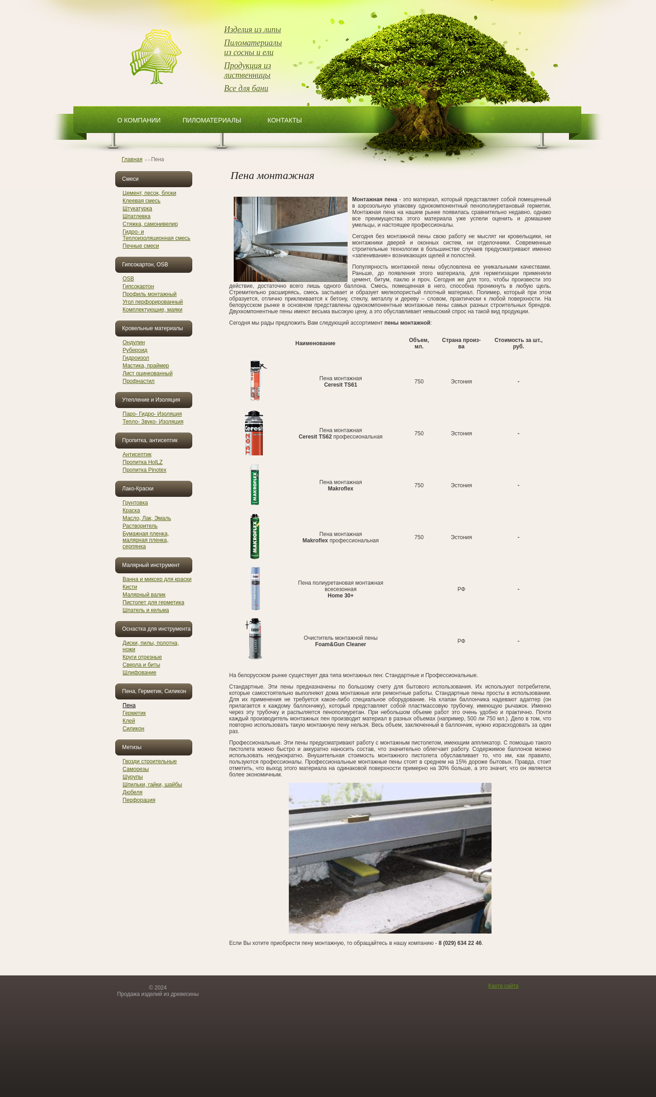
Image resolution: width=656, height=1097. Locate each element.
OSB (128, 279)
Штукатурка (137, 208)
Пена (129, 705)
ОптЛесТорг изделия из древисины (157, 57)
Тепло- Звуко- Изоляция (153, 421)
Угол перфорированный (153, 302)
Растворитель (140, 526)
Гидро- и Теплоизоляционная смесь (156, 235)
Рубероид (135, 350)
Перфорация (139, 800)
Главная (132, 159)
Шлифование (139, 672)
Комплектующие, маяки (152, 309)
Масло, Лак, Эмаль (147, 518)
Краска (131, 510)
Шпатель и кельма (146, 610)
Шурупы (133, 777)
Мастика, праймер (146, 365)
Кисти (130, 587)
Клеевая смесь (141, 201)
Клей (129, 721)
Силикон (133, 728)
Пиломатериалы (212, 120)
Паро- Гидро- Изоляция (152, 414)
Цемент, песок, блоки (149, 193)
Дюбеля (133, 792)
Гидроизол (136, 358)
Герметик (134, 713)
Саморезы (136, 769)
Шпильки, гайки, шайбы (152, 784)
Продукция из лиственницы (247, 70)
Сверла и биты (141, 665)
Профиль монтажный (150, 294)
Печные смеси (141, 246)
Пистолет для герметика (153, 602)
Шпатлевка (136, 216)
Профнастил (138, 381)
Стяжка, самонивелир (150, 224)
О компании (139, 120)
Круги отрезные (142, 657)
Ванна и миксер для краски (157, 579)
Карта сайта (503, 986)
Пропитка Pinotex (144, 470)
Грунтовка (135, 503)
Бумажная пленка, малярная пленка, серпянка (146, 540)
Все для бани (246, 88)
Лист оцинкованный (148, 373)
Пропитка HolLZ (143, 462)
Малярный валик (144, 595)
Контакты (284, 120)
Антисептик (137, 454)
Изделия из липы (252, 29)
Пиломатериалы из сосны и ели (253, 47)
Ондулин (134, 342)
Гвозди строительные (150, 761)
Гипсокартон (138, 286)
